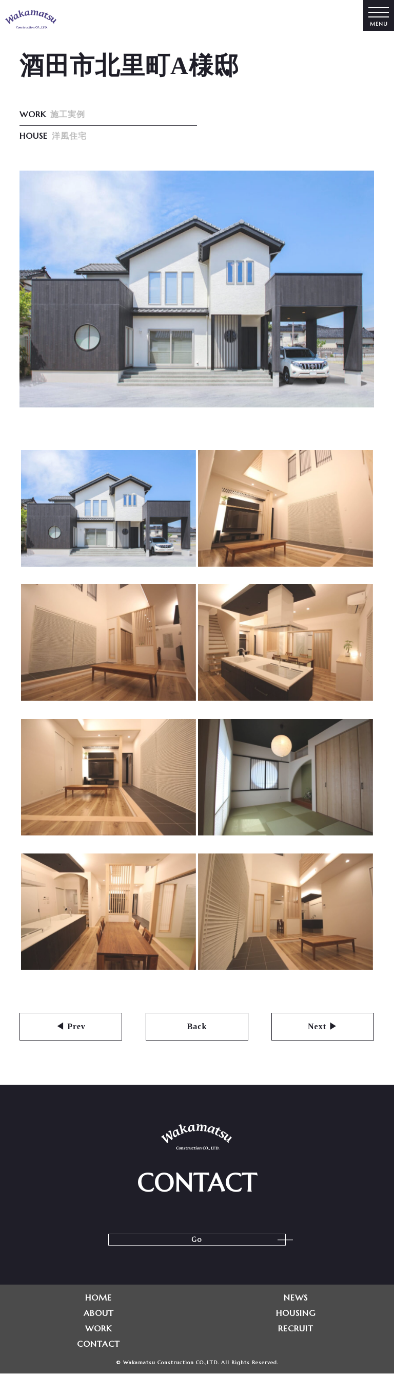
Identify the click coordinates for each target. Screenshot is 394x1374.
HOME (98, 1297)
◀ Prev (71, 1026)
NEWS (296, 1297)
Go (197, 1239)
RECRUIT (295, 1328)
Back (197, 1026)
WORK (98, 1328)
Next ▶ (323, 1026)
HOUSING (296, 1313)
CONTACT (98, 1344)
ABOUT (99, 1313)
